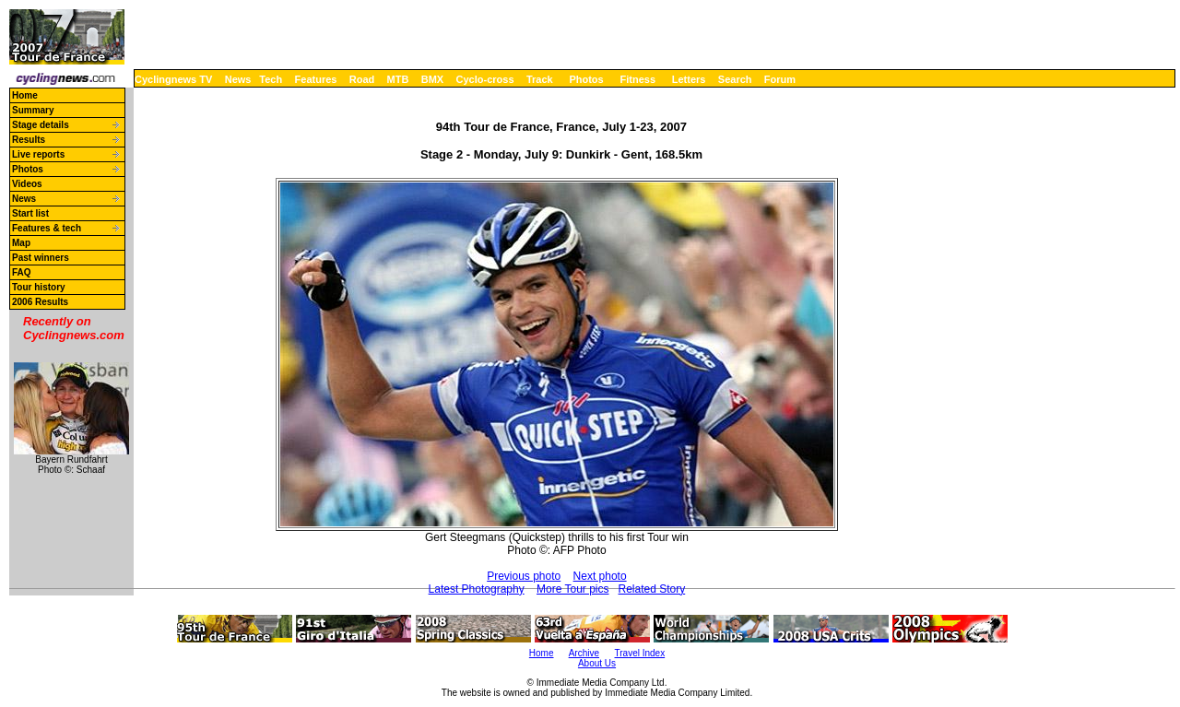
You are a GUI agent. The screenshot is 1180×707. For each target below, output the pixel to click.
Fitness (637, 79)
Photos (586, 79)
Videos (27, 184)
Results (28, 140)
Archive (584, 653)
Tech (270, 79)
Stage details (40, 125)
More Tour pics (572, 589)
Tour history (38, 287)
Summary (33, 110)
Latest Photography (477, 589)
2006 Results (40, 302)
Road (362, 79)
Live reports (38, 154)
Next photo (600, 576)
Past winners (40, 258)
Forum (780, 79)
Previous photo (523, 576)
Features (316, 79)
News (238, 79)
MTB (398, 79)
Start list (30, 213)
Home (25, 95)
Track (539, 79)
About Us (597, 663)
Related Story (652, 589)
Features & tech (46, 228)
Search (735, 79)
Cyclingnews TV (173, 79)
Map (21, 243)
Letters (689, 79)
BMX (432, 79)
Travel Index (640, 653)
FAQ (21, 272)
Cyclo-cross (485, 79)
